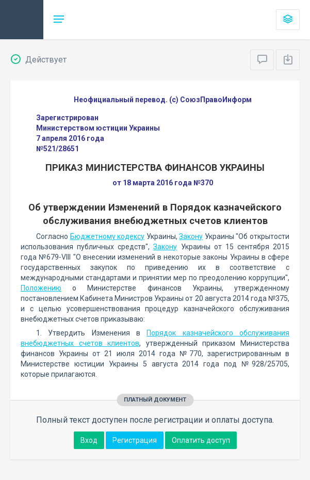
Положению (41, 288)
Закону (191, 236)
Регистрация (134, 440)
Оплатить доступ (201, 440)
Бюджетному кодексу (107, 236)
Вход (88, 440)
